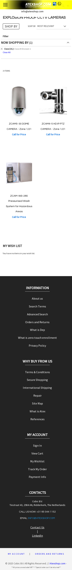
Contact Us (37, 527)
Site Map (37, 403)
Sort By (32, 26)
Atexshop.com (57, 563)
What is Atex (37, 411)
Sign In (37, 445)
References (37, 419)
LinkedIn (37, 535)
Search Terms (37, 306)
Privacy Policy (37, 345)
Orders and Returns (37, 322)
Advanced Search (37, 314)
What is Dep (37, 330)
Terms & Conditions (37, 372)
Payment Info (37, 477)
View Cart (37, 453)
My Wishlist (37, 461)
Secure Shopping (37, 380)
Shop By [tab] (11, 26)
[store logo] (36, 4)
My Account (16, 553)
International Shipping (37, 387)
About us (37, 298)
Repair (37, 395)
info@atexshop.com (41, 518)
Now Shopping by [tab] (14, 42)
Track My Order (37, 469)
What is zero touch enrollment (37, 337)
